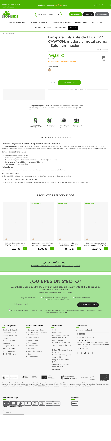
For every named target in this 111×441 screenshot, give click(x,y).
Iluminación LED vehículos (9, 342)
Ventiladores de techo (11, 333)
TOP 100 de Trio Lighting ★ (61, 346)
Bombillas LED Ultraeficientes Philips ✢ (61, 341)
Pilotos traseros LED (10, 335)
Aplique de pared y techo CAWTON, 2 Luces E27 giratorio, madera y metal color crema (69, 246)
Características (63, 138)
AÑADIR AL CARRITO (69, 83)
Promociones (57, 333)
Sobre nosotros (33, 338)
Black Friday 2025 (9, 354)
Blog (29, 354)
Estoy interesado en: (27, 298)
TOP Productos (9, 351)
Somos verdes (33, 357)
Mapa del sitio (33, 346)
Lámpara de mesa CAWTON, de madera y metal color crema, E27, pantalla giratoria (42, 245)
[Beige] (6, 239)
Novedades (75, 14)
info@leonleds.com (86, 337)
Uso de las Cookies (35, 351)
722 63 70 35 (15, 5)
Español (14, 412)
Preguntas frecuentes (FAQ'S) (60, 361)
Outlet (54, 330)
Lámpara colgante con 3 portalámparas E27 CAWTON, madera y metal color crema (96, 245)
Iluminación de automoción (58, 300)
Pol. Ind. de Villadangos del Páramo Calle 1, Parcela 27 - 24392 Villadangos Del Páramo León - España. (93, 345)
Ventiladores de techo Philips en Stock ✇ (60, 337)
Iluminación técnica (82, 298)
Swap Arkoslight (9, 348)
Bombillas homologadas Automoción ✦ (61, 356)
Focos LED (7, 338)
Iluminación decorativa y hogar (55, 298)
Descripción (46, 138)
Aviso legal (32, 348)
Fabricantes (32, 343)
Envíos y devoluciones (36, 330)
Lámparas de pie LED (11, 346)
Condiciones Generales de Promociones (37, 334)
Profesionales (102, 14)
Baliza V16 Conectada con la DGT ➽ (62, 351)
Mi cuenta (56, 369)
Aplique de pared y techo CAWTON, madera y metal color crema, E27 (15, 245)
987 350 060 (6, 5)
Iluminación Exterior (10, 330)
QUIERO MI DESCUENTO (88, 305)
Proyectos (88, 14)
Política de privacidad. (58, 312)
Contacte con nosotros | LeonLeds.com (61, 366)
